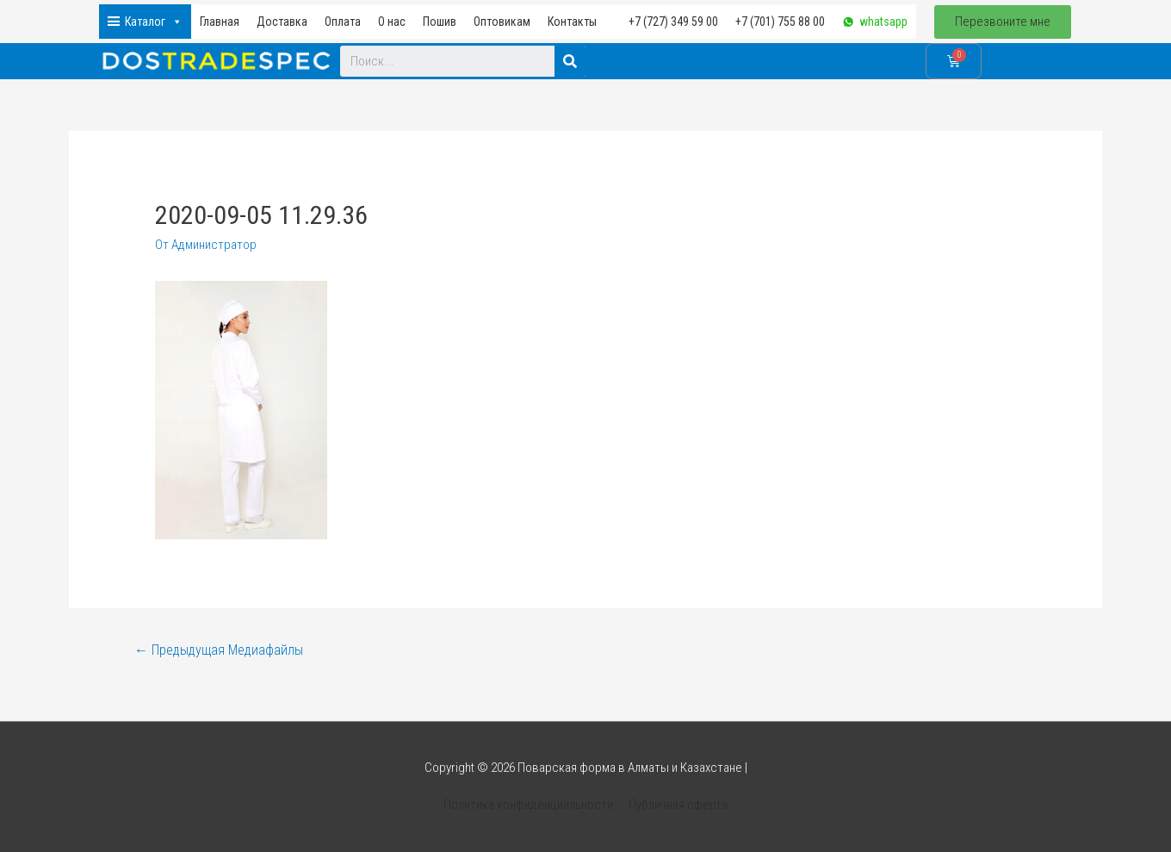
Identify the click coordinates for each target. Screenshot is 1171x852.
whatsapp (883, 21)
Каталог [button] (154, 21)
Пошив (439, 21)
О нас (392, 21)
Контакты (572, 21)
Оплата (343, 21)
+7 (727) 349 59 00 (673, 21)
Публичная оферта (678, 804)
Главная (219, 21)
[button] (1002, 22)
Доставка (282, 21)
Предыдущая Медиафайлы (218, 650)
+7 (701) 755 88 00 (780, 21)
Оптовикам (502, 21)
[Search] (570, 61)
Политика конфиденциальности (528, 804)
